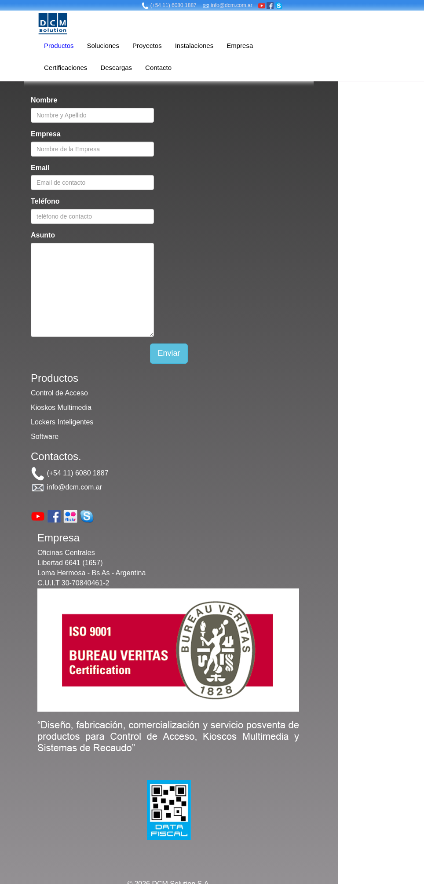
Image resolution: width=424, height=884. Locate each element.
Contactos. (56, 456)
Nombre (44, 100)
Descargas (116, 67)
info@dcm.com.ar (227, 5)
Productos (59, 45)
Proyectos (147, 45)
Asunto (43, 235)
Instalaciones (194, 45)
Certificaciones (65, 67)
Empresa (240, 45)
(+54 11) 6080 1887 (169, 5)
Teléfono (45, 201)
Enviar (168, 353)
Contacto (158, 67)
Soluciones (103, 45)
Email (40, 168)
